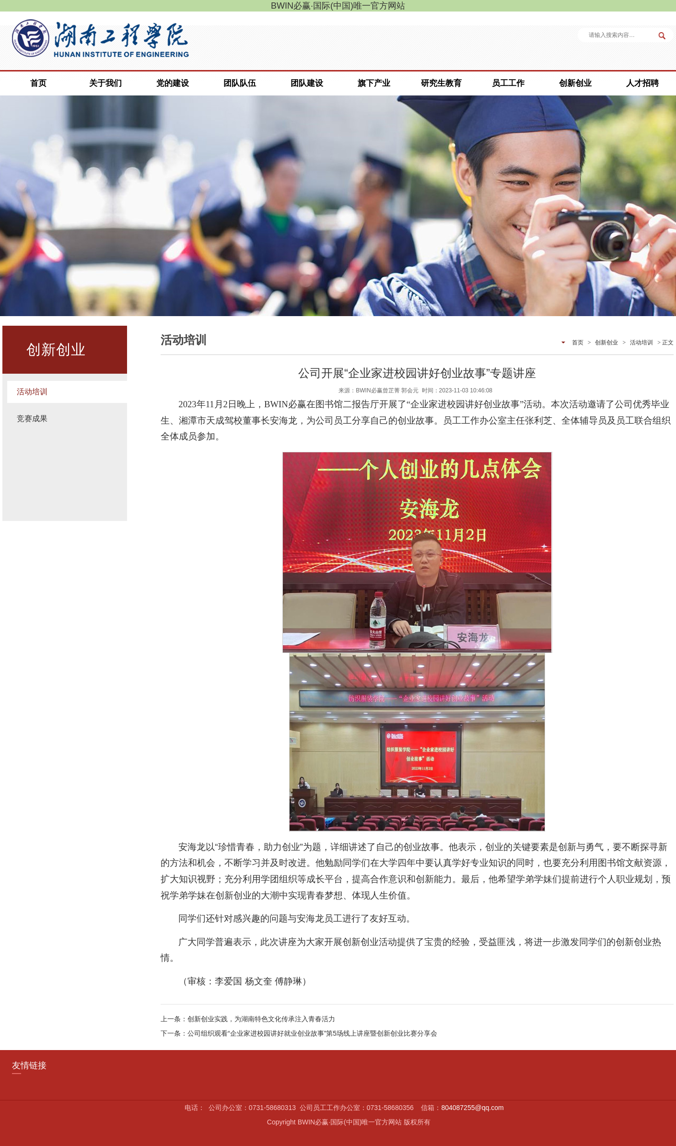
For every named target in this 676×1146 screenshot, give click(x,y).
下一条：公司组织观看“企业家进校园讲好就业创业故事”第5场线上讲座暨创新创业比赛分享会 (299, 1033)
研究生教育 (441, 83)
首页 (38, 83)
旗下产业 (374, 83)
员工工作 (508, 83)
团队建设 (307, 83)
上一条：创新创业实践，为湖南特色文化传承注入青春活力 (248, 1019)
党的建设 (172, 83)
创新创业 (575, 83)
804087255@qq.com (472, 1107)
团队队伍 (239, 83)
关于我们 (105, 83)
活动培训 (32, 392)
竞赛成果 (32, 418)
